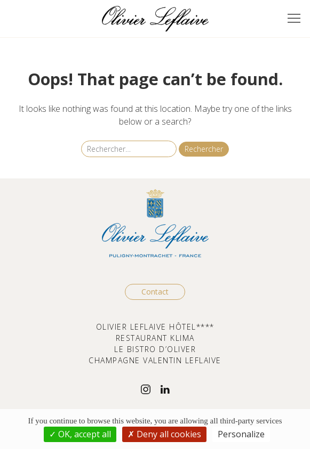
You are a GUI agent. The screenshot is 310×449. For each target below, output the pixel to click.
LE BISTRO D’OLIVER (155, 349)
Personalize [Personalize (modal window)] (241, 434)
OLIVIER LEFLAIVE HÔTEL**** (155, 327)
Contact (155, 292)
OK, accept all (80, 434)
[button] (294, 19)
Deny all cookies (164, 434)
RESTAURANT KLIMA (155, 338)
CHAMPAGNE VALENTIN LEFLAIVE (155, 360)
